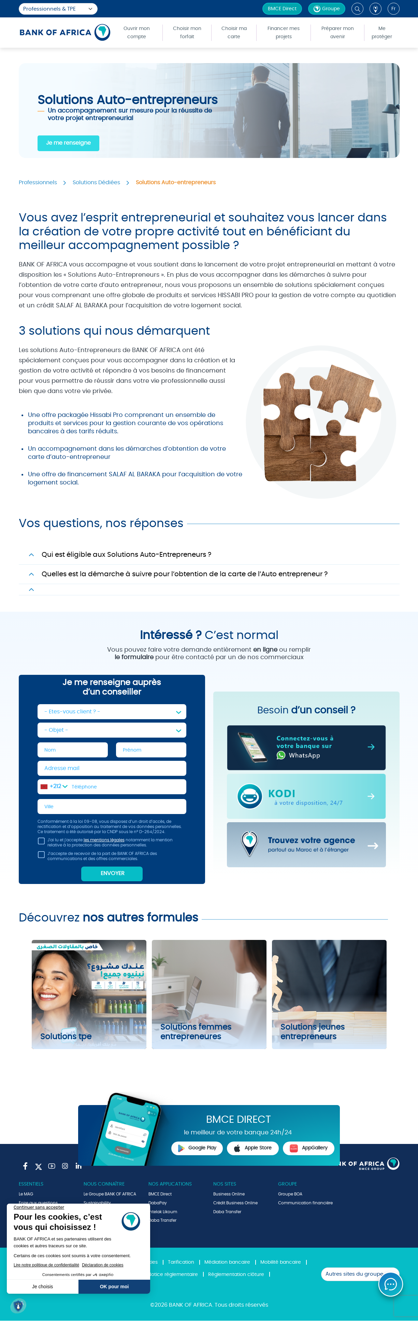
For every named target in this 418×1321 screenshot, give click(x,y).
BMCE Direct (282, 8)
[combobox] (54, 787)
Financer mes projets (284, 32)
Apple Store (253, 1148)
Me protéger (382, 32)
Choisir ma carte (234, 32)
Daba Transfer (162, 1221)
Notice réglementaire (173, 1274)
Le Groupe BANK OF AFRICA (110, 1194)
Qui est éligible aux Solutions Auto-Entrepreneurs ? (126, 554)
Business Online (229, 1194)
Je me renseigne (68, 143)
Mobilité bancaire (280, 1262)
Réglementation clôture (236, 1274)
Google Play (197, 1148)
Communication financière (305, 1203)
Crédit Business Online (235, 1203)
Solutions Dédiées (96, 182)
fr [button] (393, 8)
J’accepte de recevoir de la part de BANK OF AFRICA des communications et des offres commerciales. (97, 857)
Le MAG (26, 1194)
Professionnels (38, 182)
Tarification (181, 1262)
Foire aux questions (38, 1203)
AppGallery (308, 1148)
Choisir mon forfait (187, 32)
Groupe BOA (290, 1194)
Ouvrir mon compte (137, 32)
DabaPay (157, 1203)
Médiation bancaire (227, 1262)
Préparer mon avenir (337, 32)
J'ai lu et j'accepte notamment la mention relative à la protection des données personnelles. (105, 844)
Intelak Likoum (162, 1212)
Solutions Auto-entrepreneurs (176, 182)
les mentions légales (104, 840)
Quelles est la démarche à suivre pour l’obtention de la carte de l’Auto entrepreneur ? (185, 574)
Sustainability (97, 1203)
